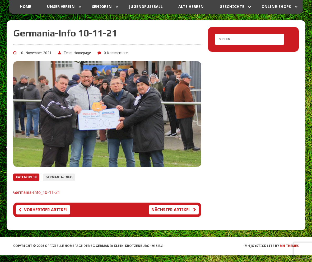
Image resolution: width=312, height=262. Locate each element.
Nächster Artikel (173, 209)
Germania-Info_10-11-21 (36, 192)
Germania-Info (59, 177)
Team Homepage (77, 53)
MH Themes (289, 246)
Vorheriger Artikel (43, 209)
